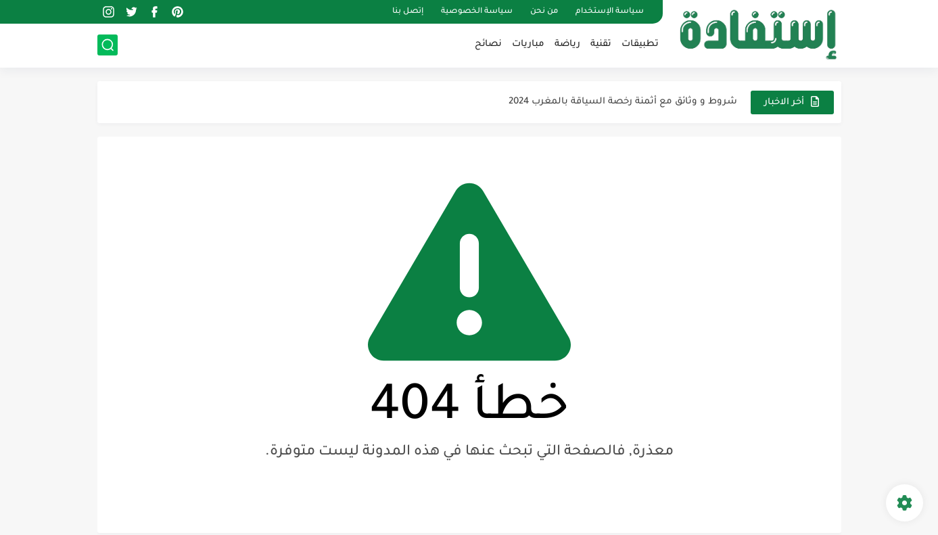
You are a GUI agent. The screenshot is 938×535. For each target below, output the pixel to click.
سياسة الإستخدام (610, 11)
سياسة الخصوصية (477, 11)
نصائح (488, 44)
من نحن (544, 11)
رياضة (567, 44)
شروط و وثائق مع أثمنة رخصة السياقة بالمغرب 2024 (623, 102)
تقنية (600, 44)
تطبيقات (640, 44)
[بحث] (107, 44)
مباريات (528, 44)
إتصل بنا (407, 11)
